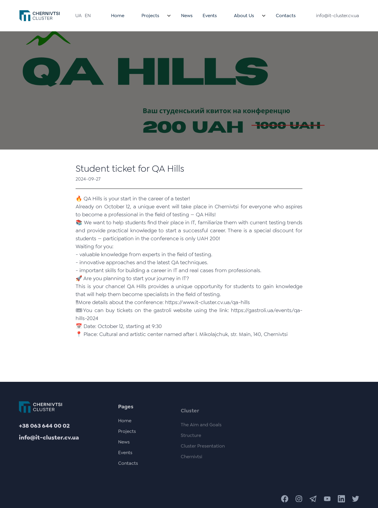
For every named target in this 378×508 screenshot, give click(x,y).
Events (210, 15)
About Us (244, 15)
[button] (152, 15)
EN (88, 15)
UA (78, 15)
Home (117, 15)
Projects (150, 15)
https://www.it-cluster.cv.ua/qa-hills (207, 302)
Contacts (286, 15)
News (187, 15)
